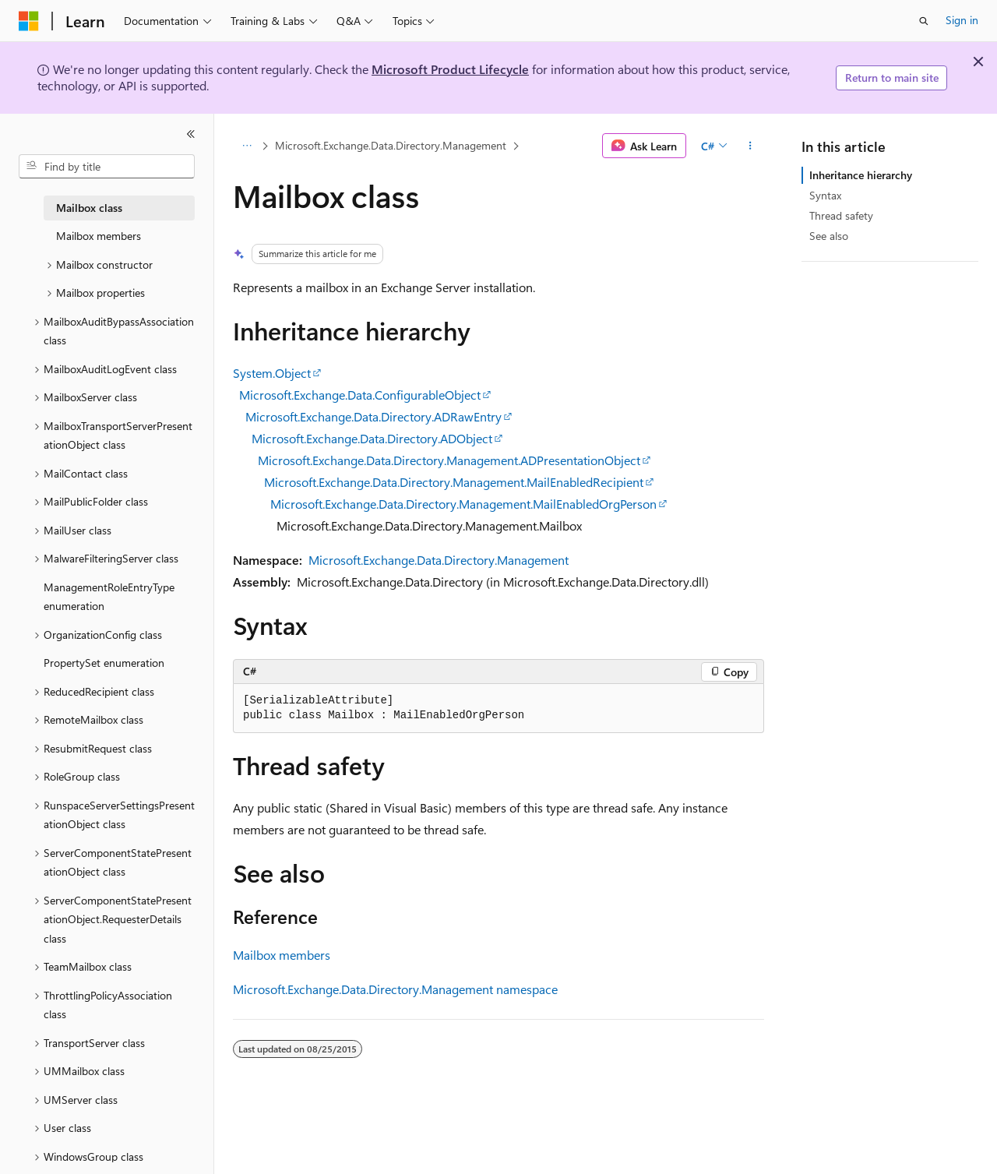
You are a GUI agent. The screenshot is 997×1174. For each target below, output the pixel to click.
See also (828, 235)
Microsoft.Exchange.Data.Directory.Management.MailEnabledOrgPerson (463, 503)
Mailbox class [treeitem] (89, 207)
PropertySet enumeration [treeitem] (104, 662)
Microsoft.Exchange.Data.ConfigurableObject (360, 394)
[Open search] (923, 21)
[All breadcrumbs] (246, 145)
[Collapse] (190, 134)
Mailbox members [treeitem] (98, 235)
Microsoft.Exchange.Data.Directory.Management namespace (395, 989)
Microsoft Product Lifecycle (450, 69)
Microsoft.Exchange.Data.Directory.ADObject (372, 438)
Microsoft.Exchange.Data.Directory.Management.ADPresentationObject (449, 460)
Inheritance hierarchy (860, 174)
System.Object (272, 373)
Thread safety (841, 215)
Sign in (962, 19)
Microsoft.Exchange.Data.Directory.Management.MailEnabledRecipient (453, 482)
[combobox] (107, 166)
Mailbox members (281, 955)
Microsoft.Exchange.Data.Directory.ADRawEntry (373, 416)
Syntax (825, 195)
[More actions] (750, 145)
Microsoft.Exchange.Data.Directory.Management (390, 145)
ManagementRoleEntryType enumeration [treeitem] (109, 597)
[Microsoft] (29, 21)
